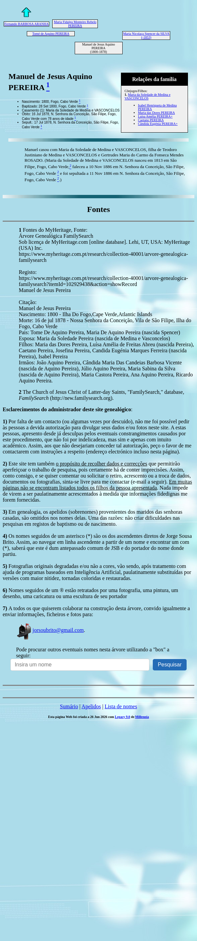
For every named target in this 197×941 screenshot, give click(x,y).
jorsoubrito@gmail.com (50, 630)
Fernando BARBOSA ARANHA (26, 24)
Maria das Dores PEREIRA (156, 113)
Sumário (69, 706)
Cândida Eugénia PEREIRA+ (158, 124)
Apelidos (91, 706)
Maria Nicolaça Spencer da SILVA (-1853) (146, 35)
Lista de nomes (121, 706)
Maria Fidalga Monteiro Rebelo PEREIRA (75, 23)
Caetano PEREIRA (151, 120)
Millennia (142, 717)
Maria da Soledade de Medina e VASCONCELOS (148, 96)
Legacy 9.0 (122, 717)
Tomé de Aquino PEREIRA (50, 33)
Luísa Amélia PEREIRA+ (155, 116)
